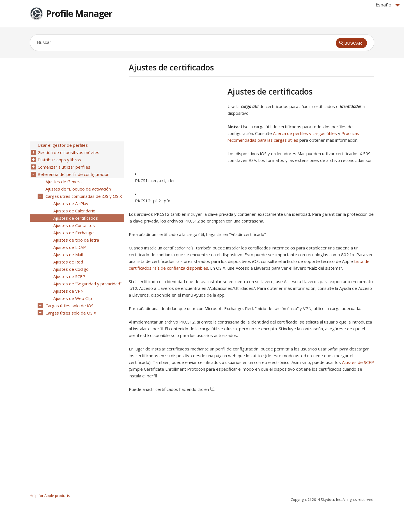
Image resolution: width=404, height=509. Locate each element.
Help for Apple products (50, 495)
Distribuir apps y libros (59, 159)
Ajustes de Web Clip (72, 298)
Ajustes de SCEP (358, 362)
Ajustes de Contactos (74, 225)
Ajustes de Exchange (73, 232)
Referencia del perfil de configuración (73, 174)
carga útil (249, 106)
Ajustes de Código (71, 269)
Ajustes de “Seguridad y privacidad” (87, 283)
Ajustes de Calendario (74, 211)
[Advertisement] (176, 126)
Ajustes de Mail (68, 254)
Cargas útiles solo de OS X (70, 313)
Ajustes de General (63, 181)
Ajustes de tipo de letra (76, 240)
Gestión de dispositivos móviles (68, 152)
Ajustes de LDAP (69, 247)
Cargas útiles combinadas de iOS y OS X (83, 196)
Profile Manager (79, 13)
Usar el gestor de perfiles (63, 145)
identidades (350, 106)
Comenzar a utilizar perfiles (64, 167)
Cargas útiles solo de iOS (69, 305)
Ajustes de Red (68, 262)
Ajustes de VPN (68, 291)
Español (388, 5)
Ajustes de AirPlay (70, 203)
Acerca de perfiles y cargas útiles (305, 133)
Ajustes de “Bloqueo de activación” (78, 189)
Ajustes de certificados (75, 218)
